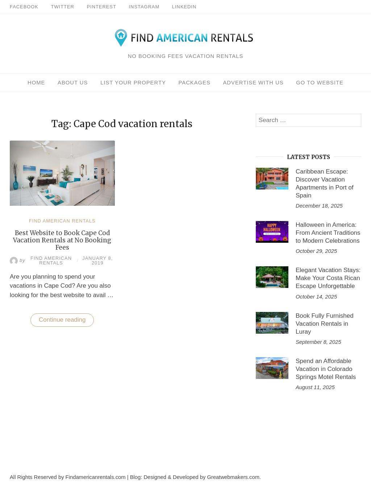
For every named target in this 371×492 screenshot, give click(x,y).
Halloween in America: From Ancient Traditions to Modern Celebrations (328, 232)
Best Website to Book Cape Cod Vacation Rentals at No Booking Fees (62, 240)
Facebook (24, 6)
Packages (194, 83)
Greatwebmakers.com (233, 477)
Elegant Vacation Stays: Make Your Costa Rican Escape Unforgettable (328, 278)
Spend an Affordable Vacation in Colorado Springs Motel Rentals (326, 369)
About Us (73, 83)
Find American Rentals (62, 221)
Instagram (144, 6)
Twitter (62, 6)
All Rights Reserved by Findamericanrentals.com (68, 477)
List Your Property (133, 83)
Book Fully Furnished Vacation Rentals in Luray (325, 323)
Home (36, 83)
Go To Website (319, 83)
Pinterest (101, 6)
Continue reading (66, 321)
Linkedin (184, 6)
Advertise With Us (253, 83)
